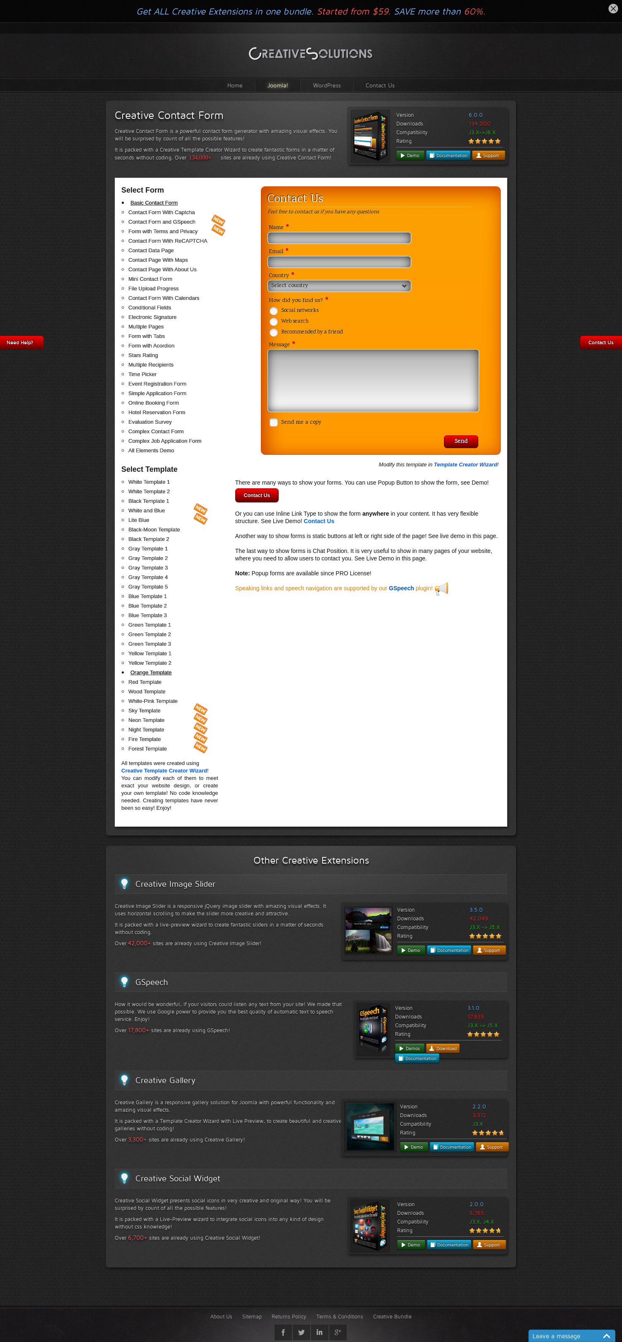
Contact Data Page (151, 250)
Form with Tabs (146, 336)
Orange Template (151, 672)
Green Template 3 (149, 644)
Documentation (448, 155)
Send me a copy (301, 422)
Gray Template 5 (148, 587)
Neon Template (146, 720)
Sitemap (252, 1316)
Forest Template (147, 749)
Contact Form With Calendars (163, 298)
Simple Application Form (157, 393)
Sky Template (144, 710)
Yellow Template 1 (149, 653)
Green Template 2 (149, 634)
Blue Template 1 (147, 596)
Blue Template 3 (147, 615)
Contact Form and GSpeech (161, 222)
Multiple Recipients (151, 365)
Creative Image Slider (175, 884)
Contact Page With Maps (158, 260)
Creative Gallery (165, 1080)
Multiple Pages (146, 326)
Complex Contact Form (156, 431)
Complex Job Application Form (164, 441)
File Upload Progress (153, 288)
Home (235, 85)
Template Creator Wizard (465, 464)
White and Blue (146, 510)
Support (487, 155)
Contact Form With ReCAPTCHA (167, 241)
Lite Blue (138, 520)
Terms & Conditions (339, 1316)
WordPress (327, 85)
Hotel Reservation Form (156, 412)
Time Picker (142, 374)
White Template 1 (149, 482)
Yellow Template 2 (149, 663)
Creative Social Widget (177, 1178)
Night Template (146, 730)
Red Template (145, 682)
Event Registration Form (157, 384)
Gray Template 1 (148, 548)
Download (443, 1048)
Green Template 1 (149, 625)
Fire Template (144, 739)
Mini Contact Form (150, 279)
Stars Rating (143, 355)
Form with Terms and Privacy (163, 231)
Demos (409, 1048)
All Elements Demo (151, 450)
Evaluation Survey (150, 422)
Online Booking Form (153, 403)
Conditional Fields (149, 307)
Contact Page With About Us (162, 269)
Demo (409, 155)
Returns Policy (289, 1316)
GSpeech (401, 588)
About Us (221, 1316)
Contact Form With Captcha (161, 212)
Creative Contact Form (169, 115)
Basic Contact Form (154, 203)
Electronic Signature (152, 317)
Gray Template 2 (148, 558)
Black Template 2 (148, 539)
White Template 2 (149, 491)
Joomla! (278, 85)
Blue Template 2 (147, 606)
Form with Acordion (151, 346)
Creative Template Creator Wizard (164, 771)
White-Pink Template (153, 701)
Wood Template (147, 691)
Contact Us (380, 85)
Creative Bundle (392, 1316)
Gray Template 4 (148, 577)
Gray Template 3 (148, 568)
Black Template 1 (148, 501)
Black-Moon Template (154, 529)
